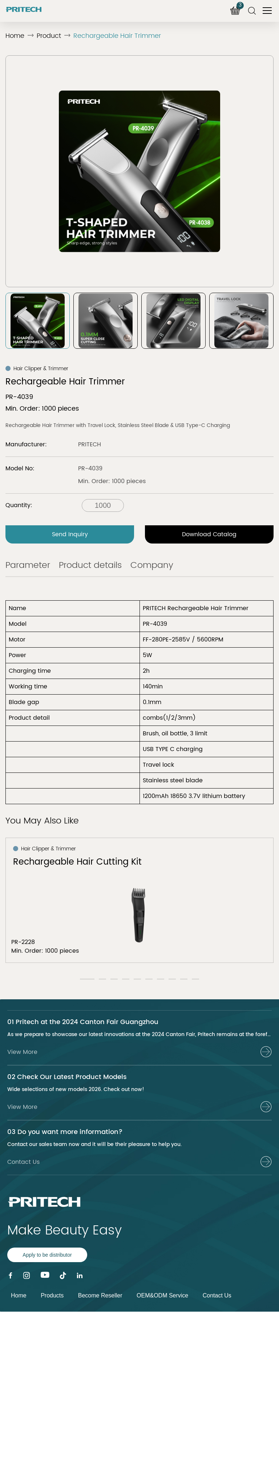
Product (49, 36)
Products (52, 1295)
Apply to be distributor (47, 1255)
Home (14, 36)
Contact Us (217, 1295)
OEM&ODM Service (162, 1295)
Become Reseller (100, 1295)
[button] (87, 979)
